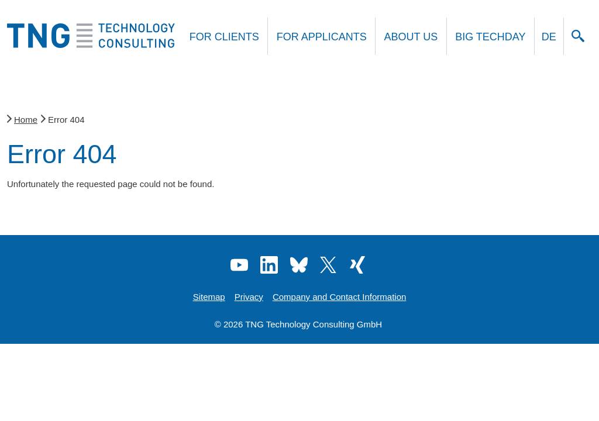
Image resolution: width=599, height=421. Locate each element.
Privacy (249, 296)
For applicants (322, 37)
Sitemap (209, 296)
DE (549, 37)
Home (25, 120)
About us (411, 37)
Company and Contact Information (339, 296)
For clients (224, 37)
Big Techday (490, 37)
